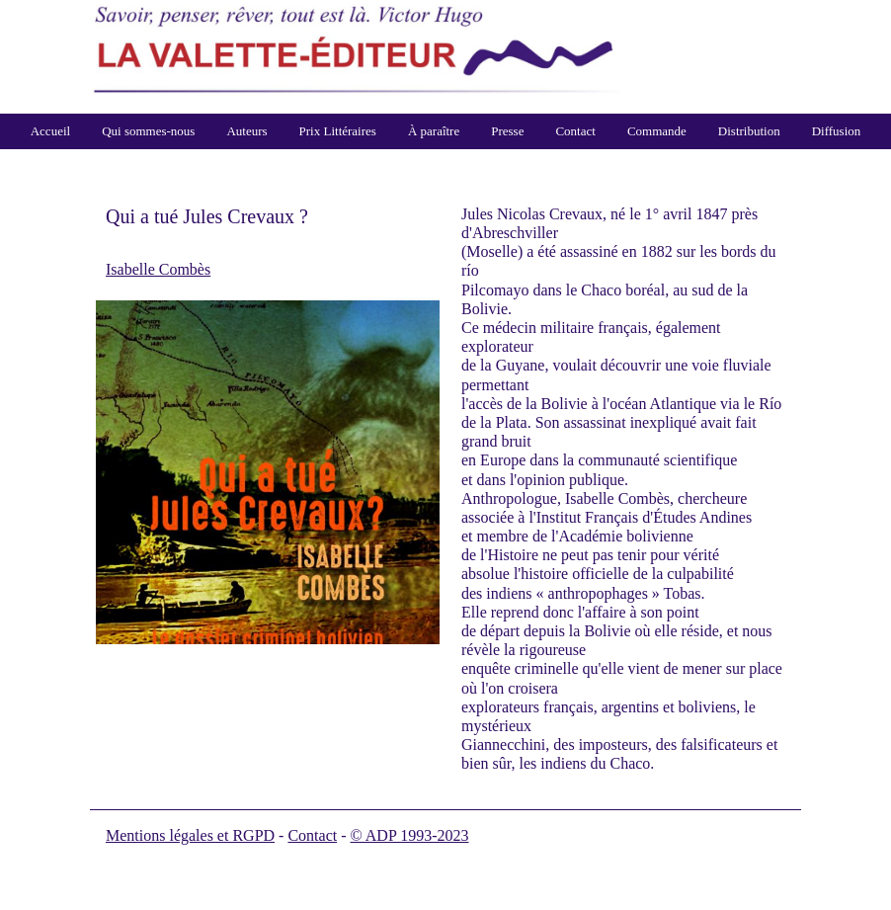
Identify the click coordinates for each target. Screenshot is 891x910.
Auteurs (246, 131)
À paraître (433, 131)
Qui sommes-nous (148, 131)
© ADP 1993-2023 (410, 835)
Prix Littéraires (337, 131)
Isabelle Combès (158, 269)
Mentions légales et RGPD (190, 835)
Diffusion (836, 131)
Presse (507, 131)
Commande (657, 131)
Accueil (50, 131)
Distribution (749, 131)
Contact (575, 131)
